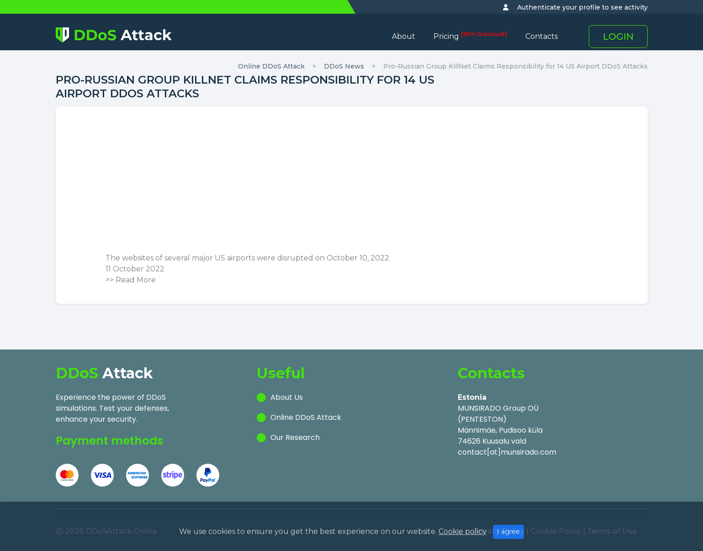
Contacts (541, 36)
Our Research (295, 437)
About (403, 36)
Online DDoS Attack (271, 66)
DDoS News (344, 66)
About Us (286, 397)
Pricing (470, 36)
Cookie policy (462, 546)
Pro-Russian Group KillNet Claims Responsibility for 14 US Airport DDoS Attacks (515, 66)
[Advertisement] (352, 184)
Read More (136, 280)
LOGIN (618, 36)
